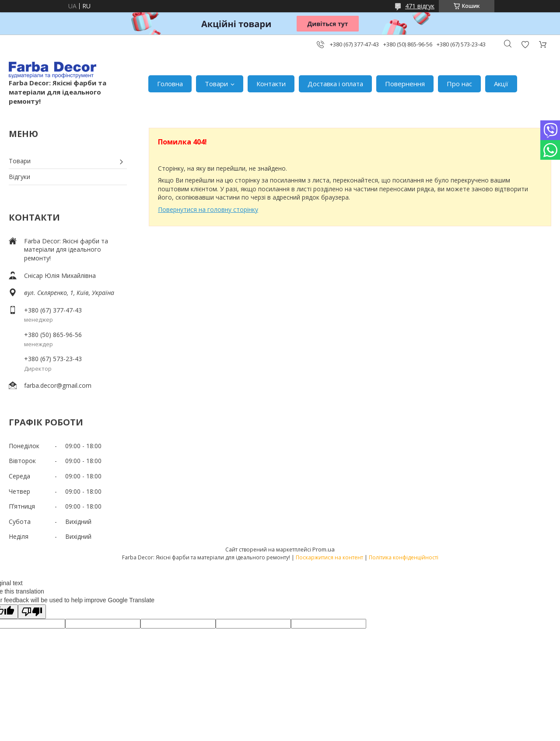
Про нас (459, 83)
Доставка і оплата (335, 83)
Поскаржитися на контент (329, 557)
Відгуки (19, 176)
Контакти (271, 83)
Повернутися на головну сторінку (208, 209)
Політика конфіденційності (403, 557)
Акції (501, 83)
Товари (216, 83)
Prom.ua (323, 549)
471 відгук (419, 6)
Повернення (405, 83)
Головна (170, 83)
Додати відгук (525, 44)
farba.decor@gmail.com (57, 385)
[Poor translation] (32, 611)
